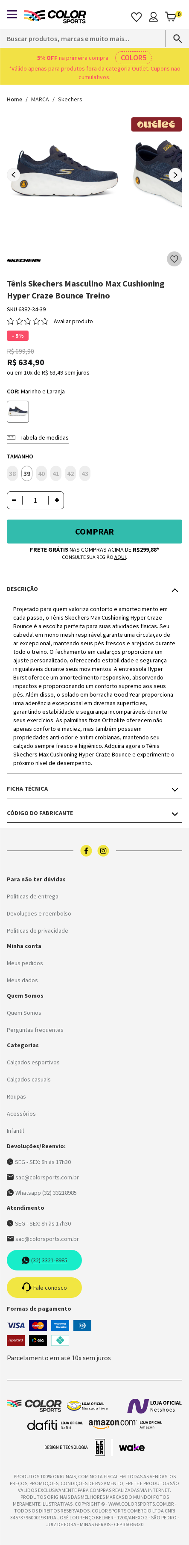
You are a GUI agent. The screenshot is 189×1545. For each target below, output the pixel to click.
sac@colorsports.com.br (43, 1177)
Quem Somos (24, 1012)
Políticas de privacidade (37, 930)
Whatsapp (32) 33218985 (42, 1192)
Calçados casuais (29, 1079)
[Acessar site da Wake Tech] (132, 1447)
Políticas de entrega (32, 896)
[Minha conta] (153, 17)
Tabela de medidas (38, 437)
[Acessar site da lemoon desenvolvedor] (78, 1447)
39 (26, 473)
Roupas (16, 1096)
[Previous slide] (13, 175)
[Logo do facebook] (86, 851)
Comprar (94, 531)
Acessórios (21, 1113)
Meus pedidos (25, 963)
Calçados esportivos (33, 1062)
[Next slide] (175, 175)
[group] (64, 175)
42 (70, 473)
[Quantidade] (35, 500)
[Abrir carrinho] (173, 17)
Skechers (70, 99)
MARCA (40, 99)
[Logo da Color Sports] (55, 17)
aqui (120, 557)
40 (41, 473)
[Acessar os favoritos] (136, 17)
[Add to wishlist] (174, 259)
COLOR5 (133, 57)
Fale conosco (44, 1287)
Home (14, 99)
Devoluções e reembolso (39, 913)
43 (84, 473)
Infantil (15, 1130)
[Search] (173, 38)
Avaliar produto (73, 321)
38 (12, 473)
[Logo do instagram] (103, 851)
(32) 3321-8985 (44, 1260)
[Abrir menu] (12, 14)
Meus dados (22, 980)
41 (55, 473)
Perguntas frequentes (35, 1030)
